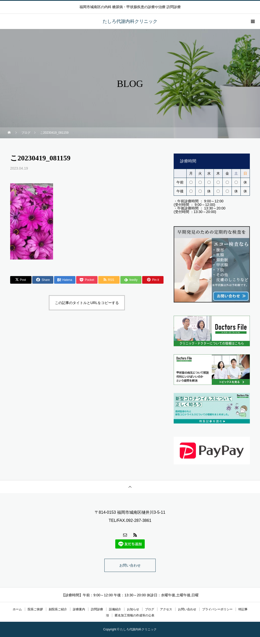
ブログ (149, 609)
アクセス (166, 609)
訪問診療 (97, 609)
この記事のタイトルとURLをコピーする (87, 303)
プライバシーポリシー (217, 609)
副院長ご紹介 (58, 609)
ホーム (17, 609)
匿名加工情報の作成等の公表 (134, 615)
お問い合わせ (130, 565)
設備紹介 (115, 609)
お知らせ (133, 609)
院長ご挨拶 (35, 609)
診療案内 (79, 609)
